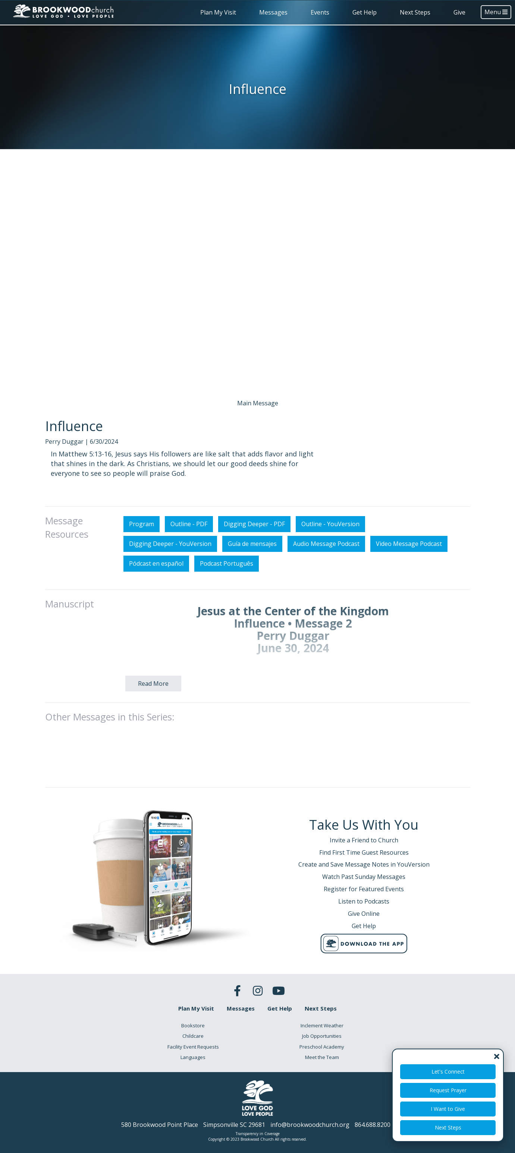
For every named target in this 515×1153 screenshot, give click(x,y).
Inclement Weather (322, 1025)
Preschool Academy (321, 1046)
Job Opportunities (322, 1036)
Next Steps (415, 12)
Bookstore (193, 1025)
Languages (192, 1057)
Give (459, 12)
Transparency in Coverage (258, 1133)
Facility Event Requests (193, 1046)
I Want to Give (448, 1108)
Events (320, 12)
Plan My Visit (218, 12)
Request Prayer (448, 1090)
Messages (273, 12)
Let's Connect (448, 1071)
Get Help (364, 12)
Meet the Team (322, 1057)
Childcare (193, 1036)
